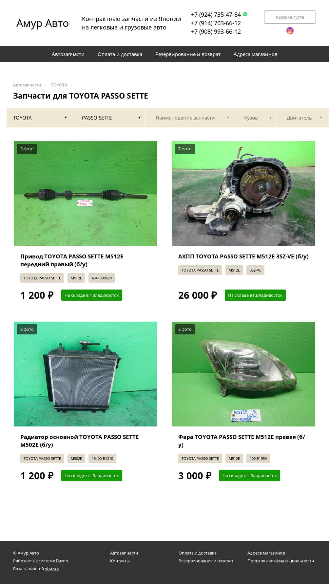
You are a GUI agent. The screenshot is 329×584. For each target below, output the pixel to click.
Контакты (120, 561)
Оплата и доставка (198, 553)
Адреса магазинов (266, 553)
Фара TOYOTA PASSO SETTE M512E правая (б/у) (241, 440)
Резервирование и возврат (206, 561)
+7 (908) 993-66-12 (216, 31)
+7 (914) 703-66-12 (216, 23)
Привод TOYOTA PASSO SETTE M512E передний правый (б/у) (72, 260)
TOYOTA (59, 85)
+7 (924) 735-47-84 (219, 14)
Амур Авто (42, 23)
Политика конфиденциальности (280, 561)
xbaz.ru (52, 569)
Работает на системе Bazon (40, 561)
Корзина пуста (290, 17)
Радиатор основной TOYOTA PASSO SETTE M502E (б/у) (79, 440)
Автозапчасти (27, 85)
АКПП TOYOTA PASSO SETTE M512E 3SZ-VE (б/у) (243, 256)
